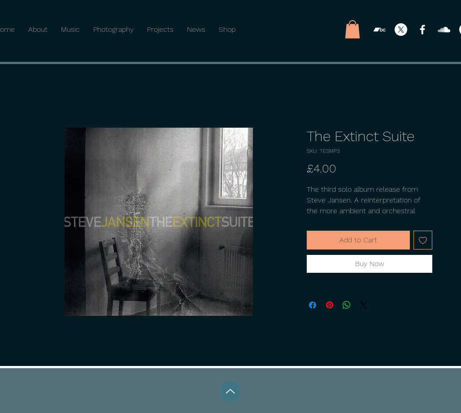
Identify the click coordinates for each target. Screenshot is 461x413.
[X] (401, 29)
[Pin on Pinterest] (329, 305)
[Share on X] (363, 305)
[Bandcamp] (379, 29)
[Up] (230, 391)
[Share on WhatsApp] (346, 305)
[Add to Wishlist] (422, 240)
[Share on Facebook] (312, 305)
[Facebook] (422, 29)
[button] (352, 29)
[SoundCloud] (444, 29)
